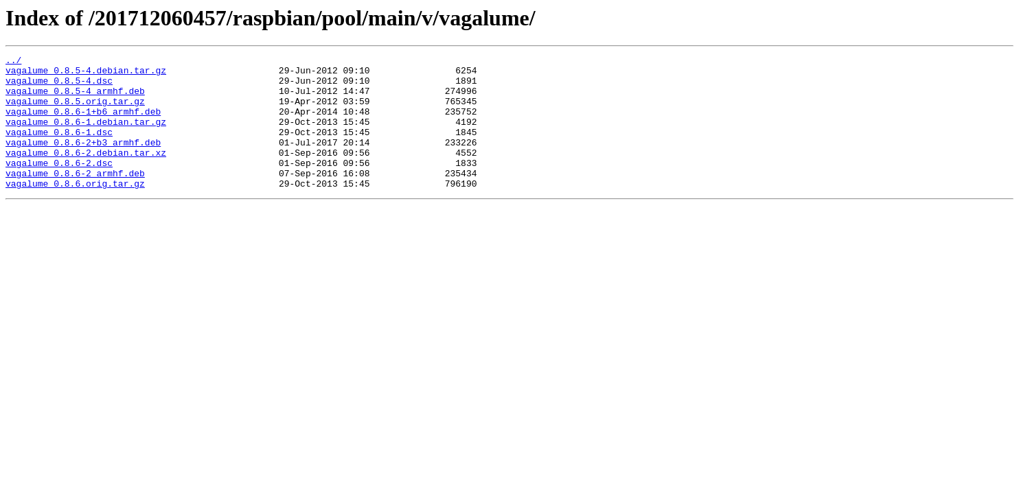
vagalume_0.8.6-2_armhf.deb (75, 197)
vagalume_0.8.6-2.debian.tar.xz (85, 173)
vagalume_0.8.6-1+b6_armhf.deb (83, 123)
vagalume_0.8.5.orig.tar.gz (75, 111)
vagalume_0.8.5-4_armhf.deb (75, 99)
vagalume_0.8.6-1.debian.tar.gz (85, 136)
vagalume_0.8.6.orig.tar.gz (75, 210)
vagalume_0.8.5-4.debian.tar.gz (85, 74)
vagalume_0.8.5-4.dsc (59, 86)
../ (13, 62)
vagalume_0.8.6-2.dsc (59, 185)
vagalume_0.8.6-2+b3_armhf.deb (83, 160)
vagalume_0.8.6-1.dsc (59, 148)
